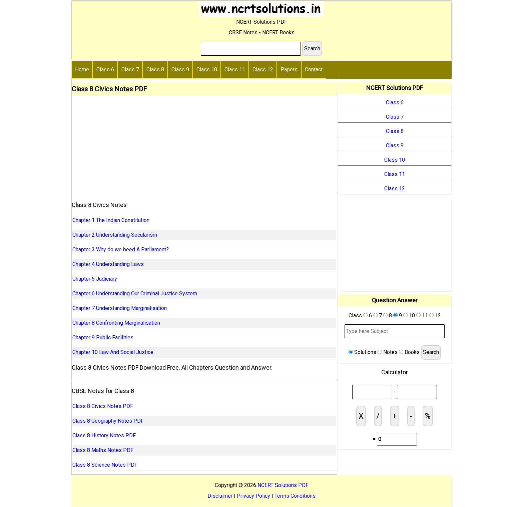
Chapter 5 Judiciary (94, 279)
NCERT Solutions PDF (283, 485)
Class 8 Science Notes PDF (104, 465)
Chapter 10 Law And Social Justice (112, 352)
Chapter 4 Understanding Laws (108, 264)
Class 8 (155, 69)
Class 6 (105, 69)
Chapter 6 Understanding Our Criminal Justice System (134, 293)
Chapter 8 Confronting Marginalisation (116, 323)
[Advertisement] (204, 145)
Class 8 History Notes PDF (104, 435)
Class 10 (206, 69)
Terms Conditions (295, 496)
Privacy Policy (253, 496)
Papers (289, 69)
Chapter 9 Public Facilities (102, 337)
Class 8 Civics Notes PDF (102, 406)
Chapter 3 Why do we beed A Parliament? (120, 249)
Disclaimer (219, 496)
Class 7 (130, 69)
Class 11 (234, 69)
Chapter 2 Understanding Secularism (114, 235)
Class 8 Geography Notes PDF (108, 421)
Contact (314, 69)
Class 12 (262, 69)
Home (82, 69)
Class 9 (180, 69)
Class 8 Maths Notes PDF (102, 450)
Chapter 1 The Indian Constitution (110, 220)
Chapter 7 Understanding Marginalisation (119, 308)
